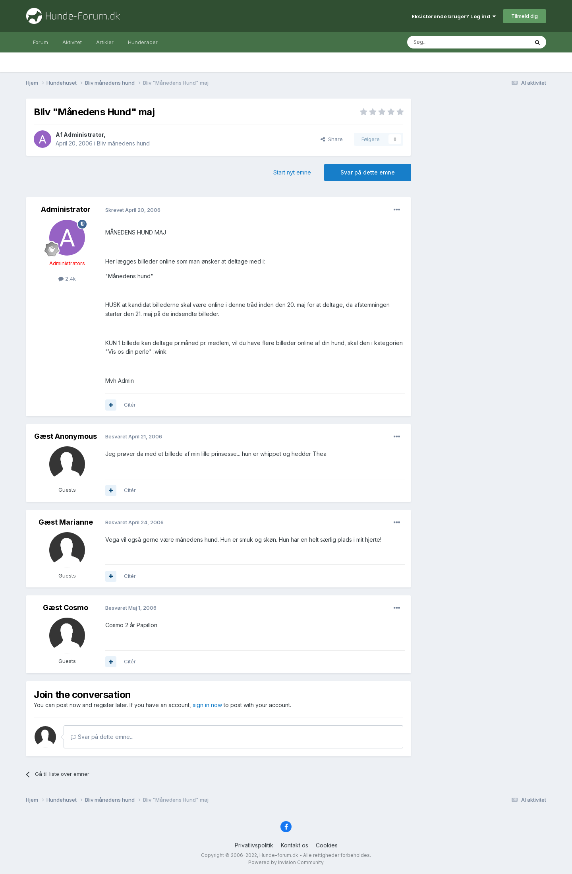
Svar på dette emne (367, 172)
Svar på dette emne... (102, 736)
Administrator (84, 134)
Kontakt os (294, 845)
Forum (40, 42)
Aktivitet (72, 42)
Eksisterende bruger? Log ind (454, 16)
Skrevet (132, 210)
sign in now (207, 705)
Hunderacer (143, 42)
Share (332, 139)
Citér (130, 404)
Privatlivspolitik (254, 845)
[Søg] (447, 42)
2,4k (67, 278)
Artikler (105, 42)
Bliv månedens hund (123, 143)
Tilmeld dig (524, 16)
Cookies (327, 845)
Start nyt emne (292, 172)
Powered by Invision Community (286, 862)
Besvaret (133, 436)
